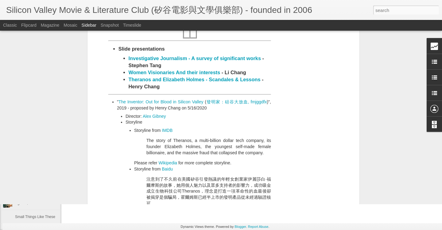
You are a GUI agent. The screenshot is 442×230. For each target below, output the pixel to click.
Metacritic (143, 154)
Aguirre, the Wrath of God (36, 203)
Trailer (132, 128)
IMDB (167, 44)
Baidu (167, 83)
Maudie (21, 175)
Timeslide (132, 25)
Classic (10, 25)
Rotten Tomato (148, 142)
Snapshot (110, 25)
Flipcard (29, 25)
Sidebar (89, 25)
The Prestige (25, 161)
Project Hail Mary (29, 189)
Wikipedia (167, 77)
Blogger (240, 226)
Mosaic (70, 25)
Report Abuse (258, 226)
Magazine (50, 25)
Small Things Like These (35, 217)
